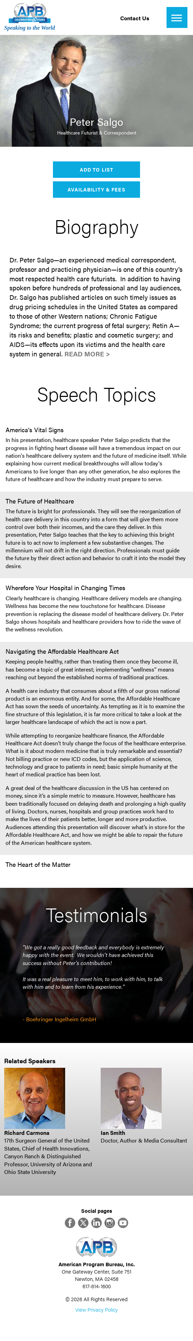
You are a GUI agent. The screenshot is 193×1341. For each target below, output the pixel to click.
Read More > (87, 354)
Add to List (96, 169)
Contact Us (134, 18)
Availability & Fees (96, 189)
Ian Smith (113, 1133)
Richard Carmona (26, 1133)
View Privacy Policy (96, 1309)
